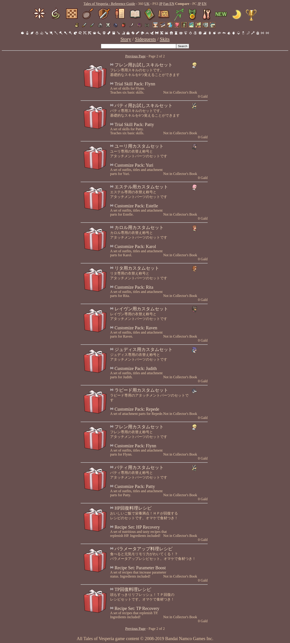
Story (125, 39)
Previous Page (135, 56)
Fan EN (168, 4)
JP (161, 4)
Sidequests (145, 39)
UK (146, 4)
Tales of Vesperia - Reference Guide (109, 4)
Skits (165, 39)
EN (204, 4)
